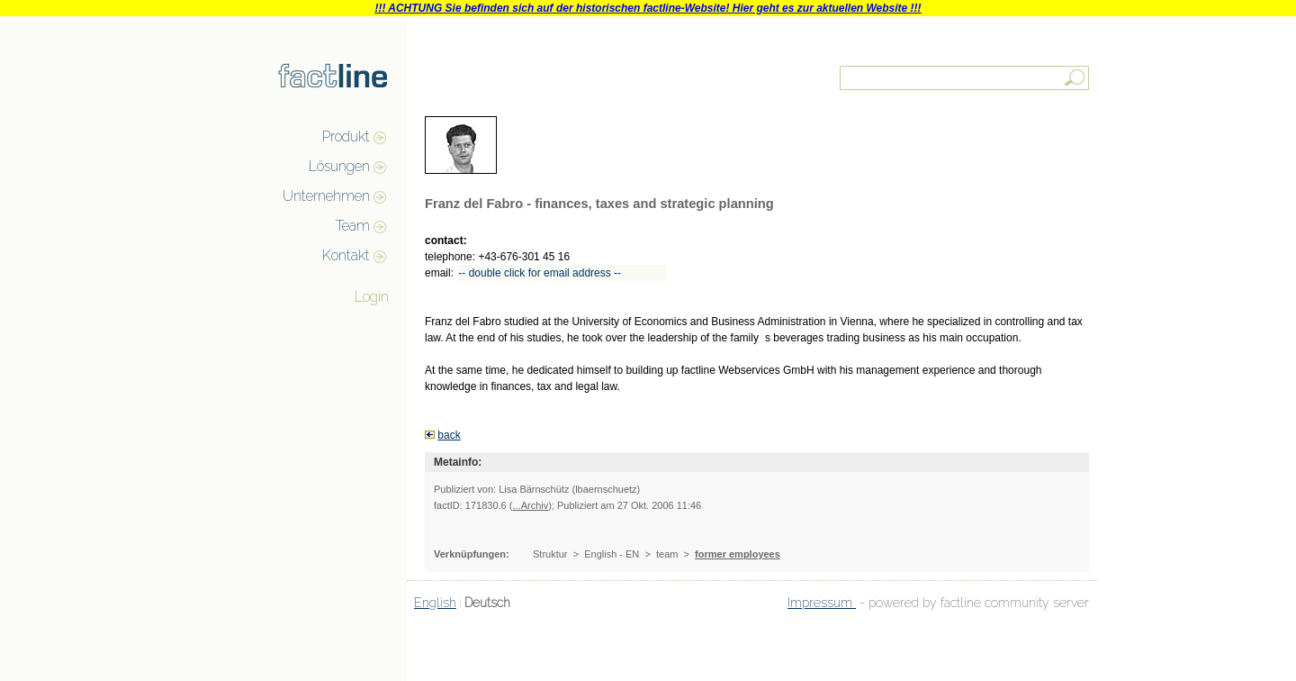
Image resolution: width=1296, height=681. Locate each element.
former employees (737, 554)
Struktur (550, 554)
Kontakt (346, 255)
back (448, 435)
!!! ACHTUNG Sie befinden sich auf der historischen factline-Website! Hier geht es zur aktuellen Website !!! (647, 8)
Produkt (346, 136)
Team (353, 225)
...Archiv (530, 505)
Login (372, 296)
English (435, 602)
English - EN (611, 554)
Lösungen (339, 166)
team (667, 554)
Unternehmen (326, 195)
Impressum (822, 602)
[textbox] (966, 78)
